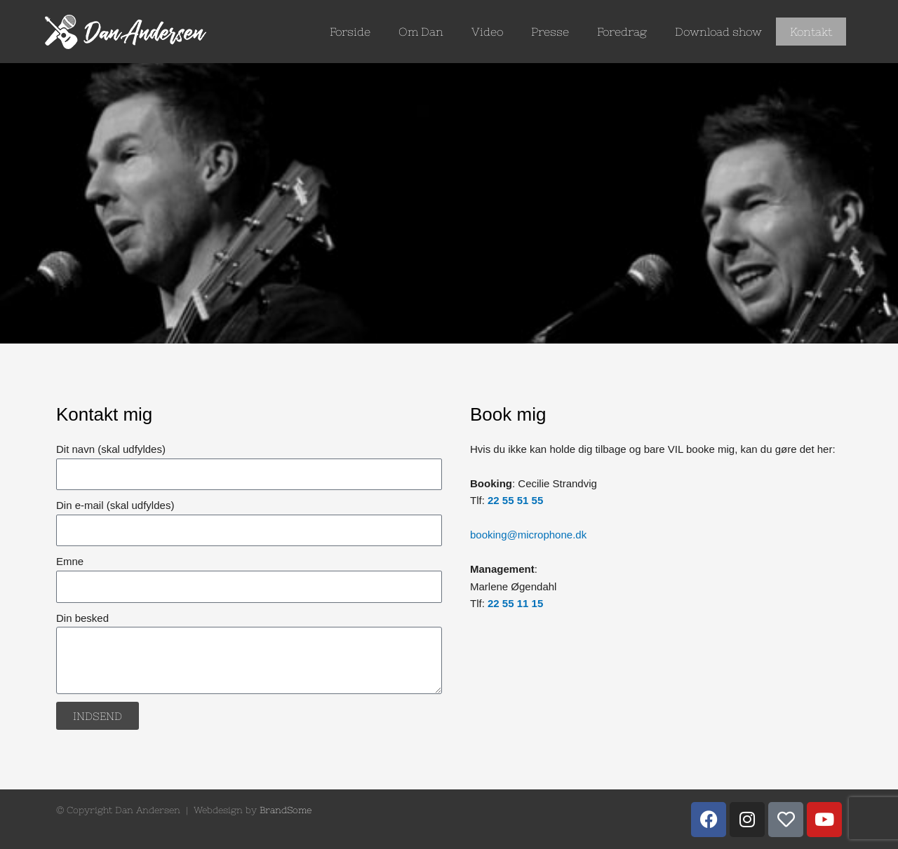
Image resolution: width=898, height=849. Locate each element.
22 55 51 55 (515, 500)
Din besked (82, 618)
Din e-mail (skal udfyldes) (115, 505)
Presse (550, 31)
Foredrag (622, 31)
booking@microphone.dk (528, 535)
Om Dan (420, 31)
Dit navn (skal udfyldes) (111, 449)
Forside (350, 31)
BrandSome (285, 810)
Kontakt (811, 31)
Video (487, 31)
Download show (718, 31)
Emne (69, 561)
